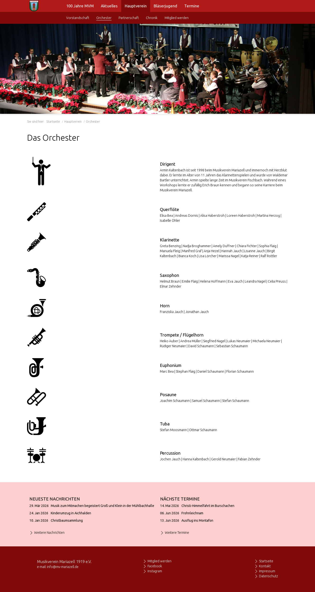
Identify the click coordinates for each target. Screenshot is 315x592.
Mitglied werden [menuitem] (177, 18)
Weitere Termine (177, 532)
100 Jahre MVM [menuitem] (80, 6)
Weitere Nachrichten (49, 532)
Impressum (267, 571)
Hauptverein (73, 121)
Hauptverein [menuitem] (136, 6)
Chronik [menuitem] (152, 18)
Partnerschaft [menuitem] (129, 18)
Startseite (53, 121)
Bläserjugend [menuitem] (165, 6)
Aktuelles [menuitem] (109, 6)
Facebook (155, 566)
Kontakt (265, 566)
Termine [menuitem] (191, 6)
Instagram (155, 571)
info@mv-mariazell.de (63, 567)
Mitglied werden (159, 561)
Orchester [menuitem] (103, 18)
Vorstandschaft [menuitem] (77, 18)
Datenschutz (268, 576)
